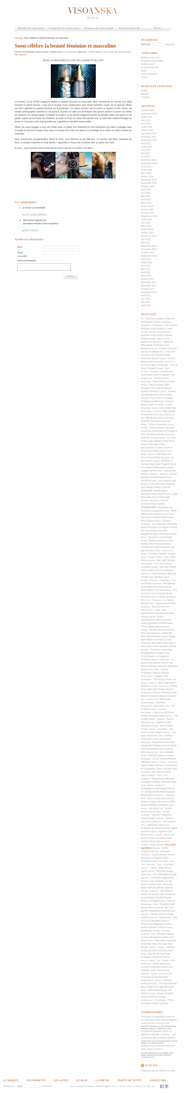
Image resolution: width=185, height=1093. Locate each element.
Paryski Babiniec (149, 666)
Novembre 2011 (149, 285)
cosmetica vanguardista (162, 877)
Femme (162, 762)
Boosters (153, 983)
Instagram (166, 1086)
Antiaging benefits (149, 401)
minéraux (170, 630)
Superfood (157, 583)
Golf (174, 679)
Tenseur (144, 868)
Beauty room (147, 669)
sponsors (145, 914)
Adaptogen (156, 633)
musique (162, 709)
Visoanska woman (168, 534)
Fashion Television (150, 391)
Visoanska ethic (169, 782)
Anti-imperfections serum (153, 749)
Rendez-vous (152, 699)
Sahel (166, 577)
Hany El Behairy (161, 375)
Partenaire (145, 524)
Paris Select (158, 381)
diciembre (153, 474)
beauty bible (147, 907)
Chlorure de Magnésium (152, 924)
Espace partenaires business (82, 1086)
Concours (163, 861)
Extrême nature (165, 623)
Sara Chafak (166, 725)
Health (157, 610)
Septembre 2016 (149, 163)
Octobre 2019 (147, 110)
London (168, 405)
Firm (174, 580)
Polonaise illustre (149, 596)
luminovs (152, 683)
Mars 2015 (146, 203)
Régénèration (158, 778)
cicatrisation (146, 679)
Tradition (145, 845)
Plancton (145, 398)
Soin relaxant (147, 487)
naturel (150, 785)
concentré (160, 702)
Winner (152, 729)
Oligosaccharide (148, 616)
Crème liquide (148, 656)
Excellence (166, 322)
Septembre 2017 (149, 140)
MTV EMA (158, 874)
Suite (172, 960)
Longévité (145, 567)
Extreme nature (148, 335)
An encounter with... (150, 67)
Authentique (146, 904)
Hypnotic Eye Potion (151, 421)
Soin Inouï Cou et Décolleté (154, 977)
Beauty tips (146, 930)
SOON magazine (95, 52)
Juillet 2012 (146, 262)
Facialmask (146, 964)
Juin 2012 (145, 265)
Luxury (144, 808)
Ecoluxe (151, 454)
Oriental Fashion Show (161, 477)
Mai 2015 (145, 196)
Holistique (145, 815)
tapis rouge (163, 682)
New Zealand (154, 990)
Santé (171, 987)
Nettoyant (169, 401)
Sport (168, 494)
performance (167, 550)
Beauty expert (148, 361)
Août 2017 (146, 143)
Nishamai (145, 974)
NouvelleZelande (158, 438)
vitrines (144, 332)
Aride (151, 603)
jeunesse (165, 841)
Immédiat (145, 659)
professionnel (147, 1000)
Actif (174, 732)
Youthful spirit (147, 64)
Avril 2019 (146, 123)
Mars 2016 (146, 173)
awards (168, 716)
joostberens (155, 821)
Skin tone (163, 567)
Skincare (169, 587)
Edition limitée (153, 467)
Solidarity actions (156, 755)
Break (143, 454)
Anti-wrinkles (146, 564)
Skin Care (146, 633)
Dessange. (166, 421)
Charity (154, 974)
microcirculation (148, 960)
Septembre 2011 (149, 292)
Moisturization (154, 812)
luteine (144, 683)
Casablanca (160, 785)
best (152, 722)
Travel (144, 77)
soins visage (165, 408)
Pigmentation (165, 590)
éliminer (145, 603)
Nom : (20, 247)
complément (147, 547)
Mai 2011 (145, 302)
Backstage (145, 759)
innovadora (146, 325)
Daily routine (158, 444)
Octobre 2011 (147, 289)
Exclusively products (164, 613)
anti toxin (159, 765)
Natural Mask (153, 636)
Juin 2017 (145, 150)
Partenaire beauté (155, 587)
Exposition (165, 626)
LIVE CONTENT (149, 74)
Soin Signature (156, 577)
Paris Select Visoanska (161, 398)
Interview (145, 878)
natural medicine (149, 996)
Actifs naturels (157, 844)
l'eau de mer (154, 953)
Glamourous (163, 825)
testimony (154, 891)
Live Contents (169, 821)
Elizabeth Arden (167, 904)
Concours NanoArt (168, 983)
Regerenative (165, 917)
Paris (169, 451)
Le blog (18, 38)
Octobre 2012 (147, 252)
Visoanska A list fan (158, 500)
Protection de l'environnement (155, 828)
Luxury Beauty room (166, 480)
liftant (159, 884)
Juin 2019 (145, 120)
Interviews (172, 762)
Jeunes (153, 709)
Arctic (167, 653)
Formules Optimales (167, 666)
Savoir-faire (146, 874)
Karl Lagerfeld (160, 987)
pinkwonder (164, 659)
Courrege (166, 931)
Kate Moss (162, 454)
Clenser (158, 980)
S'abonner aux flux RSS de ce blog (158, 1070)
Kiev (153, 934)
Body (161, 401)
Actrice (156, 461)
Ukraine (165, 960)
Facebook (162, 1086)
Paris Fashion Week (160, 355)
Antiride (144, 474)
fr (144, 1086)
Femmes (156, 931)
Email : (20, 252)
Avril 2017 (146, 156)
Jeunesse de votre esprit (99, 28)
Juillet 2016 (146, 170)
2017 (161, 352)
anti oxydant (158, 772)
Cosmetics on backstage (160, 537)
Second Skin (167, 663)
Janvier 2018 (147, 130)
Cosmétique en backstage (153, 788)
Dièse (169, 394)
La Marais (156, 517)
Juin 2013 (145, 239)
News (158, 28)
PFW (143, 798)
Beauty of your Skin (150, 484)
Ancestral (171, 438)
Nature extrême (148, 884)
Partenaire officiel (156, 927)
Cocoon (155, 759)
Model (164, 990)
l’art (162, 891)
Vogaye (144, 385)
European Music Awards (153, 504)
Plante (150, 940)
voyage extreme (149, 470)
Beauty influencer (168, 696)
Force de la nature (163, 563)
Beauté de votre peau (31, 28)
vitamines (145, 573)
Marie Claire (168, 517)
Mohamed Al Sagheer (151, 858)
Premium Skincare (168, 348)
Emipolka (159, 405)
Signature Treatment (161, 815)
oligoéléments (148, 620)
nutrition (152, 947)
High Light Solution (165, 560)
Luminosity (158, 907)
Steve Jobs (155, 841)
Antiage (160, 947)
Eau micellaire (157, 881)
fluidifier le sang (164, 328)
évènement (165, 699)
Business (154, 917)
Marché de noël (148, 480)
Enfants (154, 861)
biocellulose (158, 325)
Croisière (145, 437)
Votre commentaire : (27, 260)
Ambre (151, 835)
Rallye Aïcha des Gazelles (160, 570)
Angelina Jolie (161, 676)
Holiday (154, 567)
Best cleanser (147, 520)
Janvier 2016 (147, 176)
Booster (167, 739)
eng (148, 1086)
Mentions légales (103, 1086)
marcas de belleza (150, 351)
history (158, 521)
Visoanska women (150, 358)
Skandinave (158, 795)
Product (144, 371)
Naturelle (160, 818)
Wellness (164, 474)
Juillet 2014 (146, 219)
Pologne (144, 891)
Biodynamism (147, 676)
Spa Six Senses (164, 388)
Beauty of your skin (150, 57)
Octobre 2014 (147, 213)
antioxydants (146, 706)
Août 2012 (146, 259)
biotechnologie (147, 702)
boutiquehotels (168, 911)
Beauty (160, 616)
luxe (143, 699)
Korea (143, 537)
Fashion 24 (161, 722)
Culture (157, 550)
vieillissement (147, 980)
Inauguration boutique (151, 745)
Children (144, 428)
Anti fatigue (162, 527)
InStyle (170, 950)
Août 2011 (146, 295)
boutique (145, 881)
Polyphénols (158, 742)
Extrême (166, 520)
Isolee (143, 755)
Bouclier (159, 835)
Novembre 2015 (149, 183)
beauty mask (158, 894)
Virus (167, 706)
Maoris (160, 557)
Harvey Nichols (161, 378)
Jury (158, 960)
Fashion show (148, 544)
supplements (146, 378)
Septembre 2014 (149, 216)
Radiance (165, 921)
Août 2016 (146, 166)
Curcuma (153, 686)
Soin (143, 825)
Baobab (151, 338)
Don (148, 600)
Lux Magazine (162, 656)
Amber (166, 511)
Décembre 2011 (149, 282)
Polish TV (145, 553)
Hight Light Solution (156, 689)
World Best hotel (169, 692)
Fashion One (152, 590)
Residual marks (148, 328)
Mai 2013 (145, 242)
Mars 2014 (146, 226)
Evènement (157, 510)
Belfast (144, 424)
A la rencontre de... (131, 28)
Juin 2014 (145, 223)
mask (170, 805)
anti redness (155, 937)
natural (162, 451)
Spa (166, 907)
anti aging (153, 808)
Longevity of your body (152, 61)
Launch (163, 391)
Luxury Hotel (157, 739)
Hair (166, 775)
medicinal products (160, 967)
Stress (155, 408)
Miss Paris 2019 (154, 944)
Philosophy (157, 600)
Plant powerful (159, 494)
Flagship (171, 788)
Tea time (145, 355)
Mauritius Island (157, 715)
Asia (154, 524)
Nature (160, 338)
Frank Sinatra (162, 970)
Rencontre (145, 854)
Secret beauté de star (162, 593)
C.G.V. (115, 1086)
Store (155, 904)
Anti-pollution (160, 1000)
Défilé (174, 510)
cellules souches (160, 1003)
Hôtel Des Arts (158, 606)
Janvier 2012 (147, 279)
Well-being (165, 954)
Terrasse (171, 358)
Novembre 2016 (149, 160)
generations (170, 381)
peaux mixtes (166, 467)
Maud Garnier (170, 874)
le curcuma (161, 950)
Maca (166, 835)
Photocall (153, 580)
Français (145, 97)
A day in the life (159, 712)
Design (155, 726)
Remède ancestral (155, 434)
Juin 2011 (145, 299)
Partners (153, 868)
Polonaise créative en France (155, 957)
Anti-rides (150, 864)
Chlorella (164, 669)
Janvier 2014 (147, 232)
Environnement (165, 974)
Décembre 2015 (149, 180)
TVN (143, 864)
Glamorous (164, 686)
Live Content (171, 325)
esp (153, 1086)
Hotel (161, 808)
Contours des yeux (158, 801)
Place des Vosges (164, 871)
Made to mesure (162, 487)
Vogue (160, 368)
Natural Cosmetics (150, 696)
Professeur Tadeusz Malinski (155, 672)
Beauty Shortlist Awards (159, 897)
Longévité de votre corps (64, 28)
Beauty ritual (156, 530)
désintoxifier (170, 470)
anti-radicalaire (155, 342)
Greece (170, 424)
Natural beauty (156, 384)
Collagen (171, 554)
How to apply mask (150, 626)
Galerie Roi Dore (163, 620)
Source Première (165, 993)
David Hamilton (157, 427)
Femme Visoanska (158, 424)
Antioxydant (169, 742)
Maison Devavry (149, 887)
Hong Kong (166, 649)
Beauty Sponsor (165, 887)
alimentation (168, 418)
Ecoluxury (145, 607)
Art (142, 319)
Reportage (145, 408)
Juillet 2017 (146, 146)
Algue (143, 990)
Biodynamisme (164, 332)
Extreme (156, 848)
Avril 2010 (146, 305)
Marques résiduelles (167, 524)
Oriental (152, 332)
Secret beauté (170, 745)
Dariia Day (159, 706)
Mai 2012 (145, 269)
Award (149, 411)
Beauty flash (157, 418)
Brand (151, 871)
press (166, 557)
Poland (162, 901)
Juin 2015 (145, 193)
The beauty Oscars (162, 679)
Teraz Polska (154, 457)
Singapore (145, 778)
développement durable (152, 653)
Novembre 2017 (149, 137)
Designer (152, 775)
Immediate (145, 772)
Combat (166, 812)
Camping (165, 457)
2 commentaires (70, 52)
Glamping (170, 795)
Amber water (147, 441)
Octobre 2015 (147, 186)
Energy (152, 993)
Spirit (167, 368)
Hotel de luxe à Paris (164, 514)
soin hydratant (166, 752)
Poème (172, 646)
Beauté (144, 342)
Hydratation (165, 851)
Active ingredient (149, 623)
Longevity (145, 934)
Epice (160, 775)
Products (157, 411)
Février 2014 (147, 229)
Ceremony (145, 742)
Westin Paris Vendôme (158, 646)
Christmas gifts (148, 365)
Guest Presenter (149, 527)
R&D (143, 590)
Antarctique (146, 381)
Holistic (144, 630)
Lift (156, 348)
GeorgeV (145, 650)
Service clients (126, 1086)
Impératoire (152, 825)
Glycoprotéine (148, 447)
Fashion (153, 831)
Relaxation (170, 434)
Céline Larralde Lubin (166, 768)
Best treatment (168, 484)
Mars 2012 (146, 275)
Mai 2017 (145, 153)
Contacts (138, 1086)
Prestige (151, 557)
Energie (144, 580)
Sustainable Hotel (149, 490)
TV (142, 792)
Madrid (153, 719)
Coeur (159, 864)
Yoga (172, 375)
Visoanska (148, 507)
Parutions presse (157, 630)
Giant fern (170, 351)
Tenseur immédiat (149, 901)
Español (145, 94)
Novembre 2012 (149, 249)
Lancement (170, 362)
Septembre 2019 (149, 113)
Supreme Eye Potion (165, 603)
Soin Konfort (158, 497)
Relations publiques (158, 805)
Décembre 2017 (149, 133)
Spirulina (159, 362)
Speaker (161, 719)
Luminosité (146, 583)
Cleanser (166, 732)
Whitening (167, 884)
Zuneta (144, 540)
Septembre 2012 (149, 256)
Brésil (155, 534)
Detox (143, 954)
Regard (162, 358)
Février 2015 (147, 206)
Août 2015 (146, 189)
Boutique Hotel (152, 792)
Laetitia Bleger (155, 732)
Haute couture (148, 765)
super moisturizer (149, 735)
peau (143, 785)
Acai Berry (169, 864)
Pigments (171, 901)
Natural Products (162, 547)
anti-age (168, 881)
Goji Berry (155, 649)
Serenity (169, 927)
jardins (152, 560)
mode (143, 557)
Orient (160, 471)
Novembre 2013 (149, 236)
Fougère (165, 464)
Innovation (170, 755)
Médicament (147, 514)
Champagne (164, 580)
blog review (155, 464)
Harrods (154, 851)
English (144, 90)
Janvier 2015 (147, 209)
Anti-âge (162, 996)
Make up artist (148, 404)
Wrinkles (172, 854)
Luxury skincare (159, 854)
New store (146, 517)
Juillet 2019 (146, 117)
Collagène (152, 368)
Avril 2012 (146, 272)
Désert (162, 394)
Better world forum (156, 345)
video (156, 669)
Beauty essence (156, 540)
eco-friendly (168, 600)
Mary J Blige (147, 987)
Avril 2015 (146, 199)
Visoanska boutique (154, 318)
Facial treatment (163, 544)
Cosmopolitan (162, 365)
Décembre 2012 (149, 246)
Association (162, 729)
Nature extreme (158, 914)
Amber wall (158, 963)
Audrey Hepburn (159, 553)
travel (171, 861)
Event (167, 338)
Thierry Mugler (148, 818)
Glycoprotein (152, 752)
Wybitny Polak (161, 441)
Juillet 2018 (146, 127)
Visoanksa (154, 371)
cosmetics (169, 540)
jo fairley (159, 447)
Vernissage (146, 712)
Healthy (144, 729)
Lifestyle (154, 762)
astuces (154, 659)
